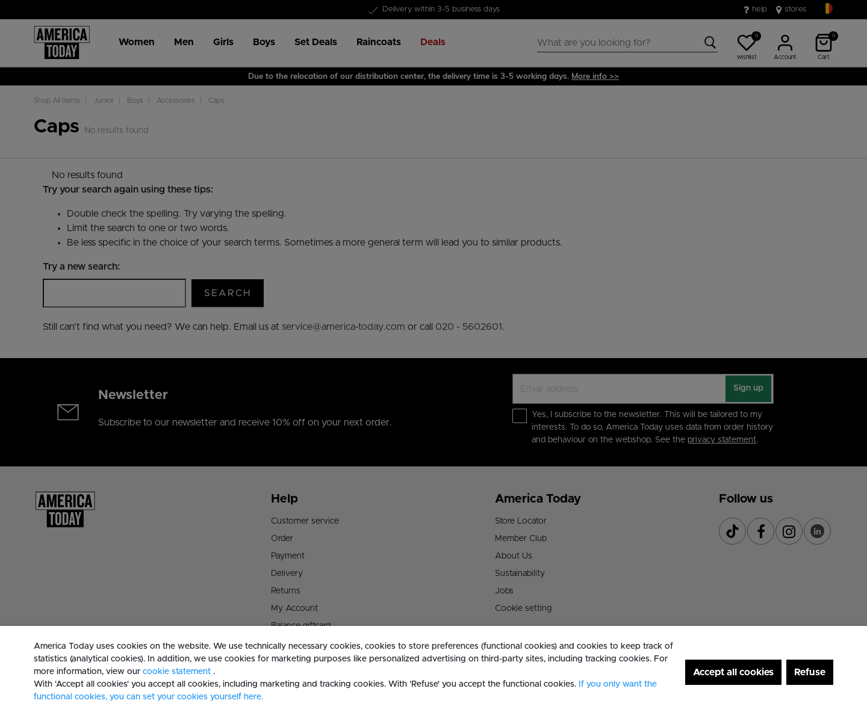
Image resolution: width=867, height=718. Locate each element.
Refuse (809, 672)
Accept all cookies (733, 672)
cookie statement (178, 671)
